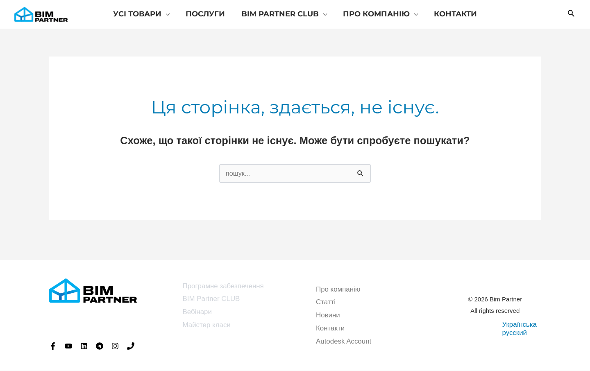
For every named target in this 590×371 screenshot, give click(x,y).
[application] (168, 13)
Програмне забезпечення (224, 286)
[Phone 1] (130, 346)
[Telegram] (99, 346)
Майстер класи (207, 325)
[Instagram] (115, 346)
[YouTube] (68, 346)
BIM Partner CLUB (212, 299)
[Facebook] (53, 346)
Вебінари (197, 312)
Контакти (330, 329)
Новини (328, 315)
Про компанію (338, 290)
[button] (571, 14)
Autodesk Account (344, 341)
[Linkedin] (84, 346)
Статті (326, 303)
